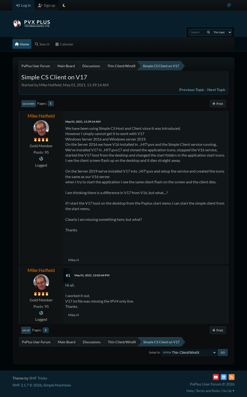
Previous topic (191, 89)
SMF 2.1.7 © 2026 (27, 385)
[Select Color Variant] (229, 5)
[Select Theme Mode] (64, 5)
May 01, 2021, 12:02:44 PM (91, 275)
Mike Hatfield (41, 116)
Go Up (26, 330)
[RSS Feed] (232, 377)
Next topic (216, 89)
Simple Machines (57, 385)
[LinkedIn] (224, 377)
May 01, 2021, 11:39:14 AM (83, 121)
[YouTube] (216, 377)
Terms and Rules (208, 391)
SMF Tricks (38, 378)
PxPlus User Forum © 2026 (212, 384)
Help (190, 391)
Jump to (154, 352)
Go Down (28, 103)
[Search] (208, 32)
